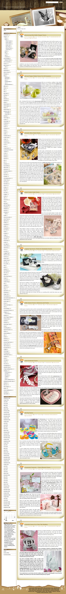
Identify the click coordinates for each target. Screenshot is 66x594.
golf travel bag (6, 205)
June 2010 (6, 500)
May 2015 (6, 426)
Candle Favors (32, 587)
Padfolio (5, 285)
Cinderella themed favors (24, 568)
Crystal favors (6, 148)
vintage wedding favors (8, 369)
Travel (5, 361)
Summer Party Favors (8, 342)
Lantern (5, 242)
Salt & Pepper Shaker (8, 317)
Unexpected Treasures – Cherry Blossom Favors (37, 467)
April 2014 (6, 450)
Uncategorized (6, 365)
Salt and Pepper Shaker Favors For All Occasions (37, 76)
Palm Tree (6, 287)
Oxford (6, 51)
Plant (5, 306)
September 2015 (7, 419)
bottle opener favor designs (56, 318)
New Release (6, 270)
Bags (5, 75)
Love (5, 249)
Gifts (5, 197)
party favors (6, 290)
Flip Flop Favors (28, 413)
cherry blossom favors (48, 469)
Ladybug (6, 376)
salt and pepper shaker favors (50, 77)
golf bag (5, 203)
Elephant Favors (8, 60)
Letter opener (6, 245)
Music (5, 267)
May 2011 (6, 482)
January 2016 (6, 412)
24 (6, 518)
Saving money (6, 318)
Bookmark (6, 100)
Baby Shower (6, 65)
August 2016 (6, 400)
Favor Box (6, 183)
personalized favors (7, 537)
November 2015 (7, 416)
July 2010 (5, 498)
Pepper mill (6, 294)
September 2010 (7, 494)
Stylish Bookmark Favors (31, 360)
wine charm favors (52, 134)
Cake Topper (6, 117)
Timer (5, 358)
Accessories (6, 34)
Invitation (5, 233)
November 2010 (7, 491)
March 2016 (6, 409)
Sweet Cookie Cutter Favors (31, 192)
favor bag (5, 181)
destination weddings (50, 253)
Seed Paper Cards (7, 324)
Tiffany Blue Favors (7, 354)
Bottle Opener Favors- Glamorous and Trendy (36, 303)
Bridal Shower (6, 109)
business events (9, 528)
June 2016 (6, 403)
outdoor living (6, 281)
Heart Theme (6, 219)
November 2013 (7, 459)
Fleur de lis (7, 375)
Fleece (6, 39)
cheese (5, 126)
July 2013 (5, 466)
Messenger (7, 78)
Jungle (5, 235)
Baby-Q (5, 68)
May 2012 (6, 477)
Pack (6, 80)
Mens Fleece (8, 46)
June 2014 (6, 446)
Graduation (6, 206)
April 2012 (6, 478)
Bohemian (6, 98)
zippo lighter (6, 393)
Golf (4, 201)
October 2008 (6, 505)
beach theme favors (44, 441)
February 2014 (6, 453)
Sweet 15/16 (6, 344)
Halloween (6, 208)
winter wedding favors (8, 390)
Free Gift (5, 192)
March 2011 (6, 484)
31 (6, 519)
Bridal (5, 107)
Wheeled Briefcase (8, 84)
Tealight (5, 349)
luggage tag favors (49, 250)
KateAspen (9, 534)
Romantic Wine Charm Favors (32, 133)
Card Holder (6, 121)
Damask (5, 155)
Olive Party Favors (7, 276)
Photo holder (6, 301)
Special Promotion (7, 329)
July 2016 (5, 401)
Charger (5, 124)
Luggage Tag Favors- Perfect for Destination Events (38, 249)
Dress (6, 38)
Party (5, 288)
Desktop (5, 156)
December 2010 (7, 489)
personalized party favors (8, 297)
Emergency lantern (7, 171)
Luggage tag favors (45, 264)
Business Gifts (6, 111)
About (19, 27)
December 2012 (7, 475)
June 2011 (6, 480)
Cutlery (5, 153)
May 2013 (6, 469)
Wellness (5, 383)
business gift (6, 529)
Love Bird (5, 251)
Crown (5, 146)
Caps (6, 213)
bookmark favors (48, 362)
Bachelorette (6, 70)
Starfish (5, 336)
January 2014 (6, 455)
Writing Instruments (44, 592)
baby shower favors (8, 525)
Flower (5, 190)
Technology (6, 351)
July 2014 (5, 444)
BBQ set (5, 86)
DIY (4, 162)
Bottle (5, 102)
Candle (5, 119)
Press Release (6, 308)
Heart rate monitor (7, 217)
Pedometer (6, 292)
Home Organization (46, 590)
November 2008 (7, 503)
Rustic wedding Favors (9, 379)
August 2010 (6, 496)
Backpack (6, 74)
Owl (4, 283)
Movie (6, 378)
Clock (5, 130)
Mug (5, 265)
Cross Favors (7, 313)
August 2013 (6, 464)
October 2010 (6, 493)
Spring (5, 331)
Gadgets (5, 194)
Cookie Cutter (6, 137)
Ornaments (6, 279)
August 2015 (6, 421)
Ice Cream (6, 229)
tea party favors (7, 347)
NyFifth (5, 274)
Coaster (5, 132)
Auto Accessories (7, 61)
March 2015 (6, 430)
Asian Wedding (7, 58)
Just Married (6, 236)
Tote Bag (5, 360)
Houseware (6, 228)
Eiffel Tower (6, 167)
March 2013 (6, 473)
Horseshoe (6, 224)
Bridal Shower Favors (39, 587)
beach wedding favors (8, 526)
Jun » (13, 520)
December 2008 (7, 502)
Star (4, 335)
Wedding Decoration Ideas (9, 381)
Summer (5, 340)
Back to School (7, 72)
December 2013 (7, 457)
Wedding (5, 370)
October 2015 (6, 417)
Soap (5, 326)
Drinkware (6, 163)
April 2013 (6, 471)
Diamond (5, 158)
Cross (5, 144)
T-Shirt (6, 53)
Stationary (6, 338)
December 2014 (7, 435)
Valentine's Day (7, 367)
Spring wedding (7, 333)
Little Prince (6, 247)
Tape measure (6, 345)
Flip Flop (39, 414)
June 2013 (6, 468)
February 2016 (6, 410)
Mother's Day (6, 260)
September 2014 (7, 441)
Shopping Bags (8, 81)
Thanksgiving (6, 352)
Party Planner (30, 36)
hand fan (5, 210)
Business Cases (31, 591)
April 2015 (6, 428)
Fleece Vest (8, 45)
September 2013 (7, 462)
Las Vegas (6, 244)
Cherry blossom (8, 372)
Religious (5, 312)
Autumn (5, 63)
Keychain (5, 238)
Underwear (7, 56)
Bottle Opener (6, 104)
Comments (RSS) (7, 554)
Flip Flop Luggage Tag (53, 414)
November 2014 (7, 437)
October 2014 (6, 439)
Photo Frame (6, 299)
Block (6, 66)
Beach (5, 88)
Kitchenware (6, 240)
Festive (5, 187)
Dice (5, 160)
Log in (5, 551)
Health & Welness (38, 591)
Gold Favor (6, 199)
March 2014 (6, 451)
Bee (4, 89)
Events (5, 172)
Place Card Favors (32, 590)
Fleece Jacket (8, 42)
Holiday (5, 222)
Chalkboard (6, 123)
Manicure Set (6, 254)
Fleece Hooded (9, 41)
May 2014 (6, 448)
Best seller (6, 93)
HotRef (5, 226)
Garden (5, 196)
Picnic (5, 303)
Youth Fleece (8, 49)
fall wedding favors (7, 178)
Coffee (5, 133)
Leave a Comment (57, 250)
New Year (5, 272)
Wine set (5, 384)
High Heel (6, 220)
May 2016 (6, 405)
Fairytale (5, 176)
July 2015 (5, 423)
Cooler (5, 139)
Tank (6, 55)
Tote (5, 83)
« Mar (6, 520)
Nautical (5, 269)
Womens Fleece (9, 48)
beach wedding (12, 525)
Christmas (6, 128)
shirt (5, 52)
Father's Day (6, 180)
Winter (5, 388)
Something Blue (7, 327)
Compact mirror (7, 135)
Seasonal (5, 322)
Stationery (54, 591)
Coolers (43, 591)
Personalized (6, 296)
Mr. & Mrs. (6, 262)
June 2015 (6, 425)
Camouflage (7, 112)
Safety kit (5, 315)
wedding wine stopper (46, 162)
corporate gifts (10, 530)
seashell (5, 320)
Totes (46, 591)
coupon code (7, 531)
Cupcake (6, 373)
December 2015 (7, 414)
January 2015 (6, 434)
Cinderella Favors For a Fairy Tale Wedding (36, 524)
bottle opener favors (50, 304)
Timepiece (6, 356)
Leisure (50, 592)
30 (4, 519)
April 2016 (6, 407)
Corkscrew (6, 140)
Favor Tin (5, 185)
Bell (4, 91)
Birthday (5, 95)
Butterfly (5, 115)
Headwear (6, 212)
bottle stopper (6, 105)
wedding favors (59, 83)
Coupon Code (6, 142)
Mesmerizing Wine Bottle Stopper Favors (35, 35)
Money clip (6, 258)
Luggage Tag (6, 253)
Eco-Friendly (6, 165)
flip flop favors (47, 414)
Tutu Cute (6, 363)
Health (5, 215)
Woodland (6, 392)
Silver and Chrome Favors (48, 587)
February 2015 (6, 432)
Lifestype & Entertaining (54, 590)
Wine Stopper (6, 386)
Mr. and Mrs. (6, 263)
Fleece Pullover (9, 43)
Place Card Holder (7, 304)
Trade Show (7, 114)
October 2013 (6, 460)
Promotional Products (8, 310)
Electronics (6, 169)
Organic (5, 278)
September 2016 (7, 398)
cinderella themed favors (52, 526)
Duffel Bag (7, 77)
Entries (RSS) (6, 552)
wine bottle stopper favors (55, 36)
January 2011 (6, 487)
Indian (5, 231)
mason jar (6, 256)
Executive (6, 174)
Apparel (5, 36)
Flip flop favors (43, 419)
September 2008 (7, 507)
